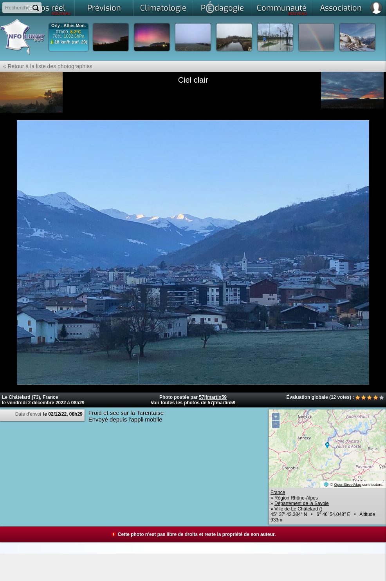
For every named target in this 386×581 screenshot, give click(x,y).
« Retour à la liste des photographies (46, 66)
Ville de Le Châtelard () (298, 509)
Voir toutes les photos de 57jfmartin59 (193, 402)
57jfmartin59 (213, 397)
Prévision (104, 8)
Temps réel (48, 9)
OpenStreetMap (347, 484)
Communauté (282, 9)
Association (341, 8)
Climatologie (163, 8)
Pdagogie (222, 7)
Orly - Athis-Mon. (68, 26)
